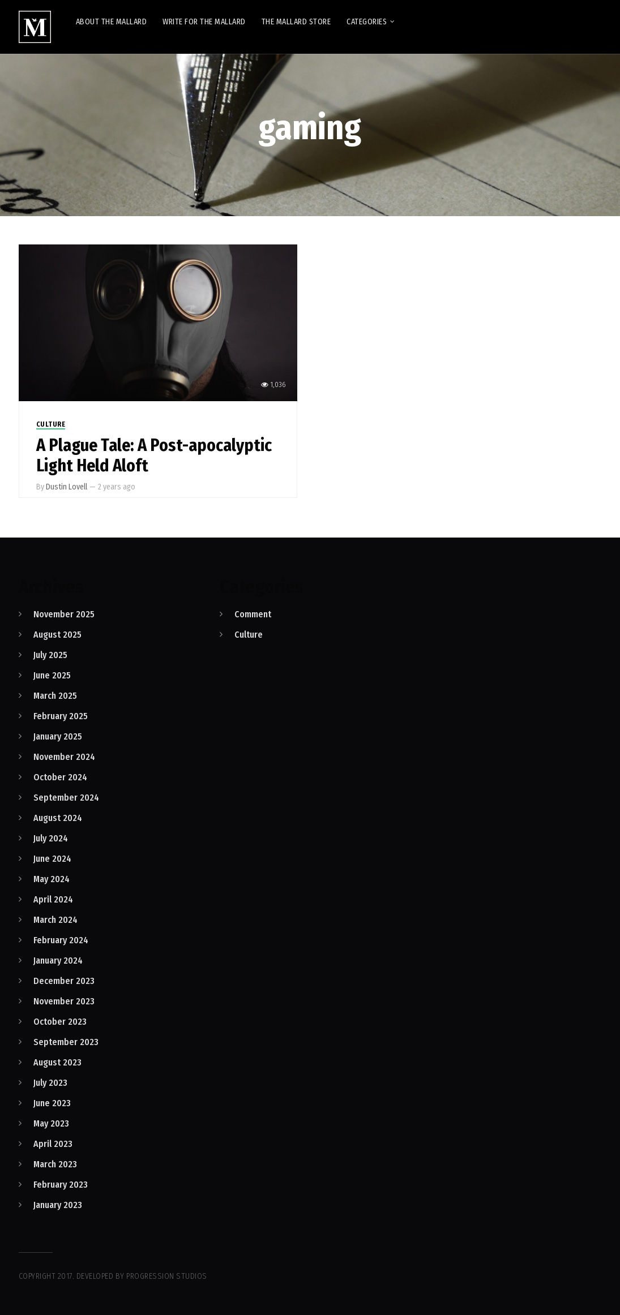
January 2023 (57, 1205)
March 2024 (55, 919)
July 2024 (50, 838)
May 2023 (51, 1123)
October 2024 (60, 777)
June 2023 (52, 1103)
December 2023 (64, 980)
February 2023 (60, 1184)
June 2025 (52, 675)
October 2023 (60, 1021)
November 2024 (64, 756)
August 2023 (57, 1062)
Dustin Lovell (66, 487)
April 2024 (53, 899)
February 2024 (60, 940)
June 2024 (52, 858)
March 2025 (55, 695)
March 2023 (55, 1164)
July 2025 (50, 655)
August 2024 (57, 818)
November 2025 (64, 614)
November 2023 (64, 1001)
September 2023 (66, 1042)
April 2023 (52, 1143)
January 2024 (58, 960)
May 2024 (51, 879)
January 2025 (57, 736)
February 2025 (60, 716)
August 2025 (57, 634)
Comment (252, 614)
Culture (51, 424)
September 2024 (66, 797)
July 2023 (50, 1082)
